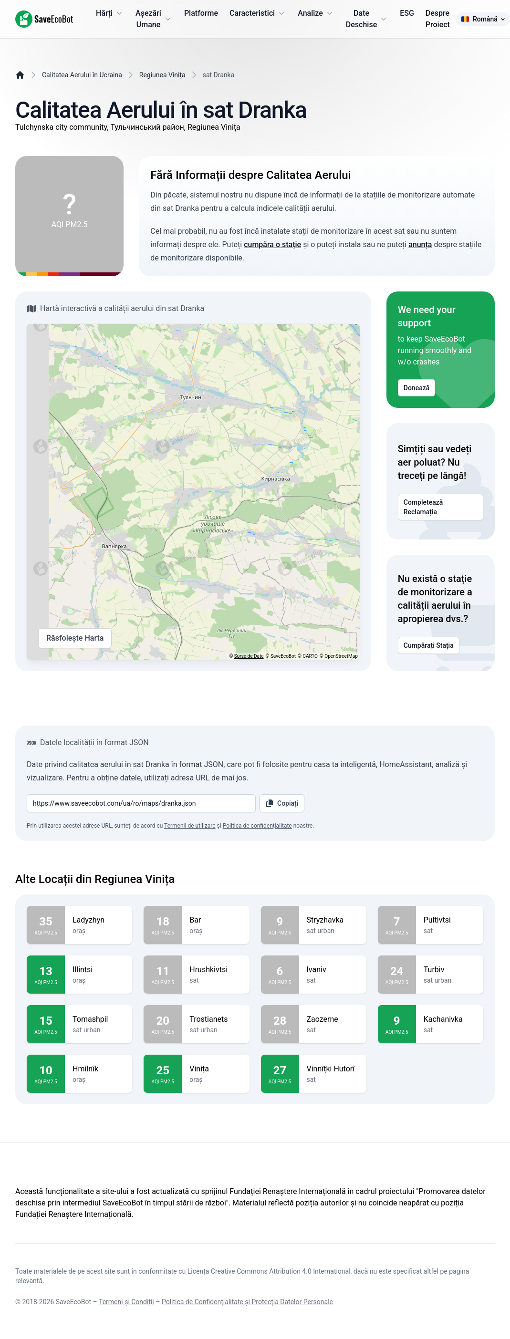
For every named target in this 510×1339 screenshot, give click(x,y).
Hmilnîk (99, 1069)
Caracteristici (257, 13)
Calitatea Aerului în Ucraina (82, 75)
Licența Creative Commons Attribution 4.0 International (269, 1271)
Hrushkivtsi (215, 970)
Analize (316, 13)
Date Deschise (367, 19)
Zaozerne (333, 1019)
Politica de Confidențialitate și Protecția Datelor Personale (247, 1302)
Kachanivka (450, 1019)
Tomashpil (99, 1019)
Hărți (110, 13)
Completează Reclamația (440, 507)
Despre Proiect (438, 19)
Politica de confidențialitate (257, 825)
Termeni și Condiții (126, 1302)
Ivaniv (333, 970)
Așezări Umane (154, 19)
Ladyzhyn (99, 920)
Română (482, 19)
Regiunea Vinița (162, 75)
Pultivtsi (450, 920)
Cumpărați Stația (428, 645)
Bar (215, 920)
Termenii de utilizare (190, 825)
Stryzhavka (333, 920)
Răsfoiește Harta (75, 638)
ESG (407, 13)
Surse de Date (249, 656)
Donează (417, 387)
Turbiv (450, 970)
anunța (420, 244)
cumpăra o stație (272, 244)
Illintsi (99, 970)
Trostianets (215, 1019)
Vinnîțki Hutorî (333, 1069)
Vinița (215, 1069)
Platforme (201, 13)
